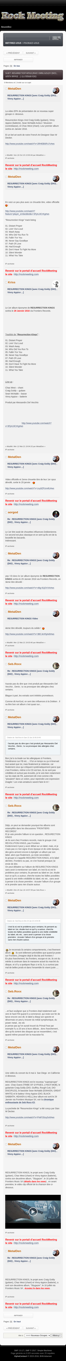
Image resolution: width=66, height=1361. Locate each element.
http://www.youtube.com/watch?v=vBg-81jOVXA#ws (29, 588)
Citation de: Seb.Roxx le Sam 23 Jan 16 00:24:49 (24, 737)
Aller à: (21, 1333)
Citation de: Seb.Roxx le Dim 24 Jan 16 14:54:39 (23, 921)
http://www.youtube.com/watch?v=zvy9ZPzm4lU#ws (29, 488)
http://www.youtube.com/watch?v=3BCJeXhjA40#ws (29, 634)
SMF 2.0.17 (19, 1348)
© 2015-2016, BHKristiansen (33, 1353)
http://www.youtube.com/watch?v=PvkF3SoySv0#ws (29, 1117)
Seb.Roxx (15, 664)
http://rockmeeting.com (26, 168)
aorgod (13, 512)
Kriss (11, 282)
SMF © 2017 (31, 1348)
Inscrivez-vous (31, 43)
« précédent (13, 53)
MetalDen (14, 88)
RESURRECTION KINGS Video (22, 618)
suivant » (31, 53)
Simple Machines (44, 1348)
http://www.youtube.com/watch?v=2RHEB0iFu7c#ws (29, 144)
